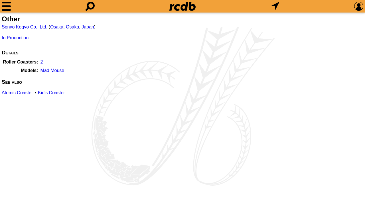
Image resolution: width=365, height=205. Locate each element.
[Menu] (6, 6)
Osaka (56, 26)
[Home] (182, 6)
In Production (15, 37)
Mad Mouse (52, 70)
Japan (88, 26)
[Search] (90, 6)
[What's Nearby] (274, 6)
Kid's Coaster (51, 92)
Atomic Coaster (17, 92)
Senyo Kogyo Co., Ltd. (24, 26)
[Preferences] (358, 6)
